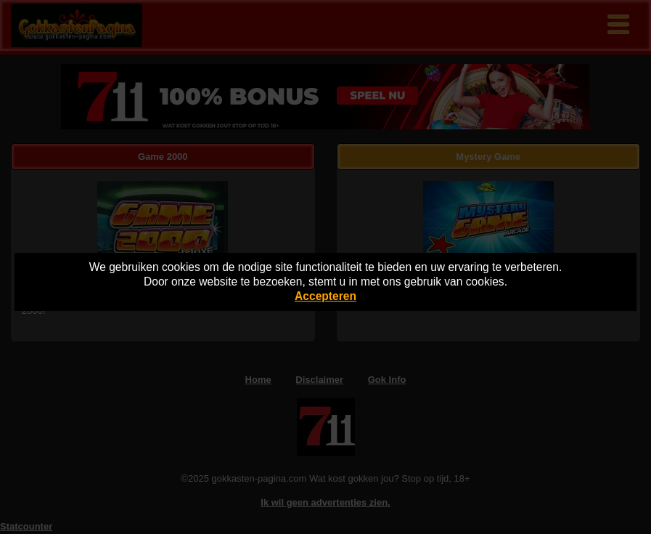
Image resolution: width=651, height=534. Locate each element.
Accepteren (325, 296)
